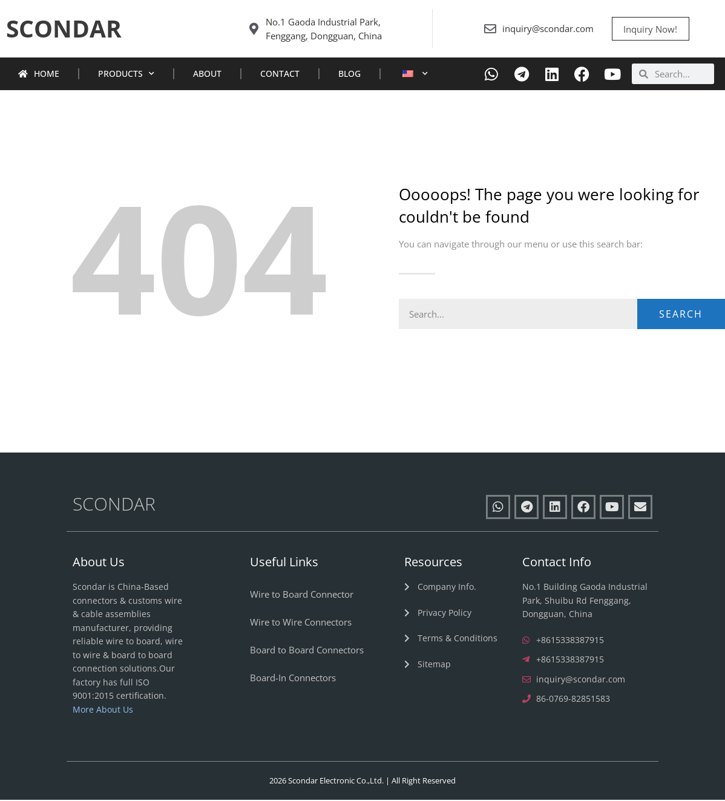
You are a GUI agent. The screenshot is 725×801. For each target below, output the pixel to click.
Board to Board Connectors (307, 652)
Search (681, 315)
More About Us (103, 710)
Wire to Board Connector (301, 596)
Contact (280, 75)
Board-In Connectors (293, 679)
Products (126, 76)
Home (38, 75)
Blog (349, 75)
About (207, 75)
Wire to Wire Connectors (301, 624)
